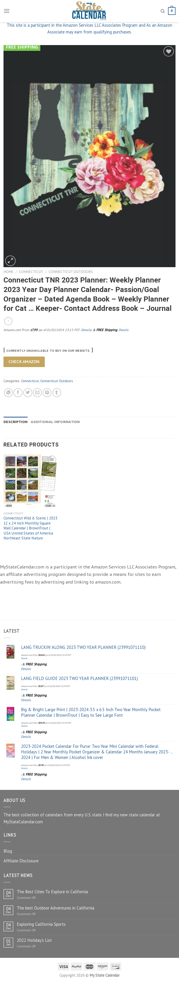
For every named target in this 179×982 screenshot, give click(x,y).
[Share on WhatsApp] (8, 392)
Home (8, 271)
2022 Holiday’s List (34, 940)
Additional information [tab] (55, 422)
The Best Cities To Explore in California (52, 891)
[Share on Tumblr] (56, 392)
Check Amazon (24, 361)
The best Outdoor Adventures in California (55, 907)
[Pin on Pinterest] (47, 392)
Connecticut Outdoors (71, 271)
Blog (7, 851)
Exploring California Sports (41, 924)
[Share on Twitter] (27, 392)
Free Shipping (22, 47)
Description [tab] (15, 422)
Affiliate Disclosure (20, 861)
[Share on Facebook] (18, 392)
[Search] (163, 11)
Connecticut (31, 271)
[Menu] (6, 11)
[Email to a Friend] (37, 392)
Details (86, 330)
